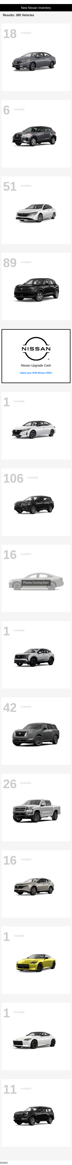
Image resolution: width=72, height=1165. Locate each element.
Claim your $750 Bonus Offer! (36, 373)
